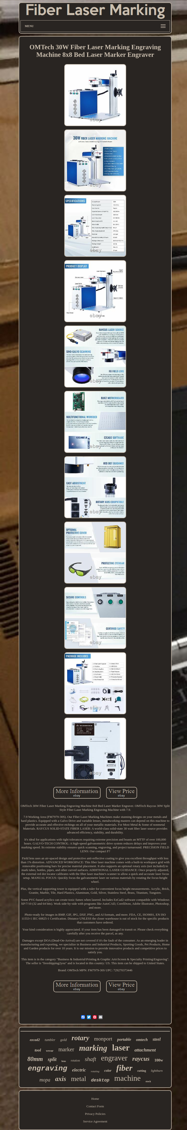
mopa (44, 1079)
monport (103, 1039)
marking (93, 1048)
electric (79, 1069)
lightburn (157, 1070)
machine (127, 1078)
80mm (35, 1059)
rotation (75, 1060)
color (108, 1070)
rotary (80, 1038)
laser (121, 1047)
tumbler (50, 1040)
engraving (47, 1068)
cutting (141, 1070)
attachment (145, 1049)
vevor (50, 1050)
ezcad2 (35, 1040)
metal (78, 1078)
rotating (95, 1071)
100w (158, 1060)
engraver (114, 1058)
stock (148, 1081)
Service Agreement (95, 1121)
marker (66, 1049)
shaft (90, 1059)
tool (38, 1050)
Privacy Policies (95, 1114)
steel (157, 1039)
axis (60, 1078)
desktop (100, 1080)
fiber (124, 1067)
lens (63, 1061)
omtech (142, 1040)
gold (63, 1040)
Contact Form (95, 1106)
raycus (141, 1058)
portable (124, 1039)
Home (95, 1098)
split (52, 1059)
